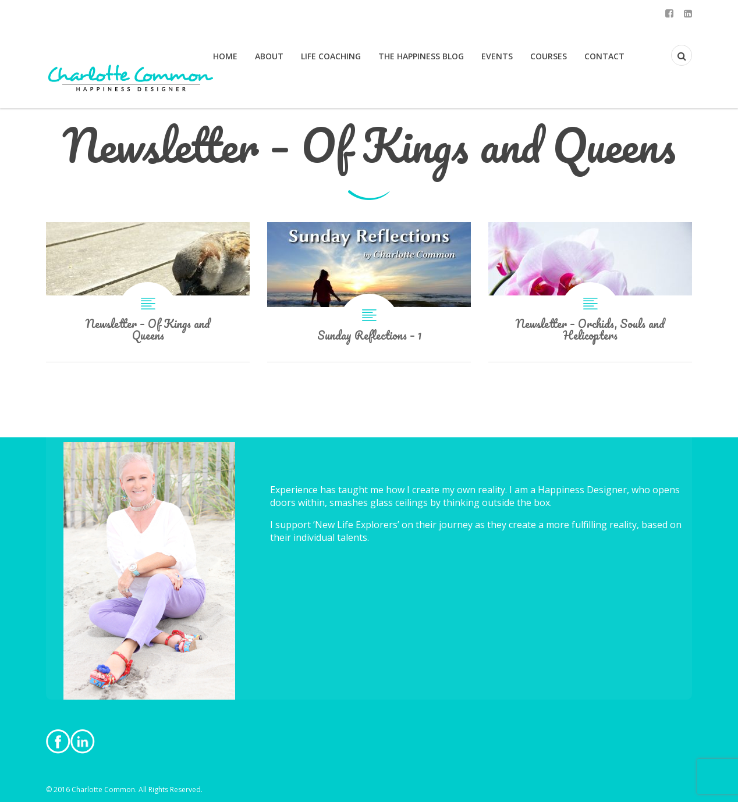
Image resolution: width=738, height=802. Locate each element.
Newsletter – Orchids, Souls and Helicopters (590, 292)
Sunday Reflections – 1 (369, 292)
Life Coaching (331, 56)
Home (225, 56)
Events (497, 56)
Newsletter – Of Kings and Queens (148, 292)
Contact (604, 56)
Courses (548, 56)
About (269, 56)
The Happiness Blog (421, 56)
